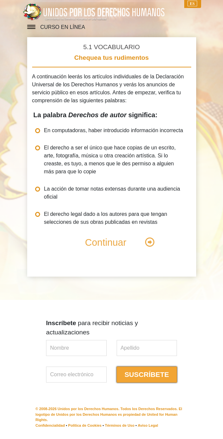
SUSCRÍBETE (147, 374)
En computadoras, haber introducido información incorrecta (113, 130)
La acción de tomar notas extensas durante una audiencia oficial (112, 193)
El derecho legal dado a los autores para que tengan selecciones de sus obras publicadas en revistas (105, 218)
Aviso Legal (148, 425)
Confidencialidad (50, 425)
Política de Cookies (85, 425)
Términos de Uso (119, 425)
